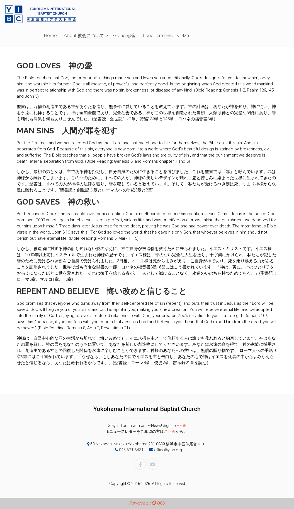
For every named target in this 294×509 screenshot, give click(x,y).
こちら (170, 431)
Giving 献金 (124, 35)
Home (50, 35)
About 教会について (84, 35)
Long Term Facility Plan (166, 35)
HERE (181, 425)
